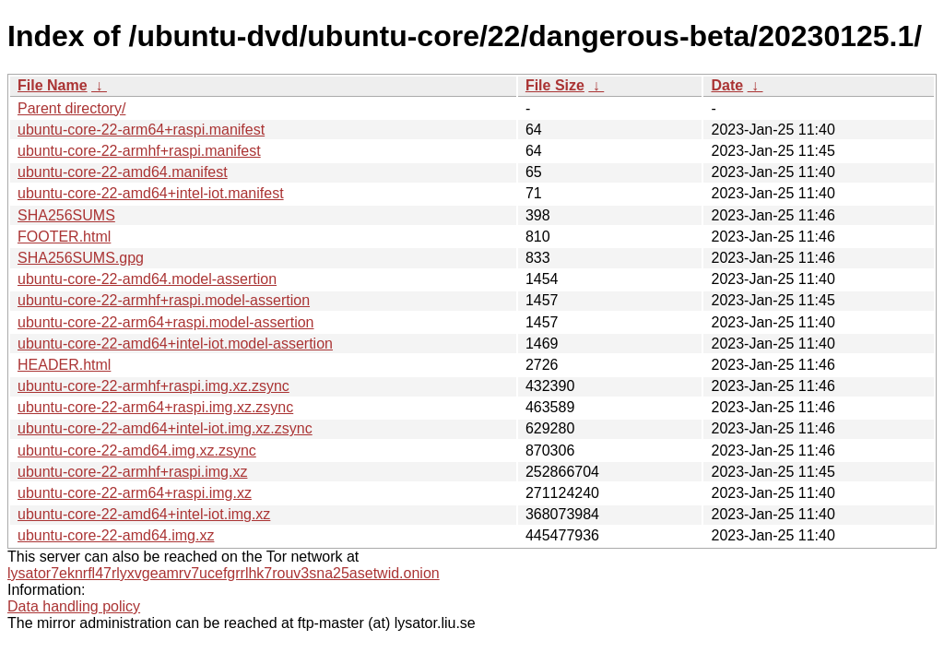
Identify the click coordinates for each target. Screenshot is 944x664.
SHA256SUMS (66, 215)
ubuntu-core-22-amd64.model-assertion (147, 279)
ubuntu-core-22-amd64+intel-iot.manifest (151, 193)
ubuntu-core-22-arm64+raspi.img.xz (135, 493)
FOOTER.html (64, 236)
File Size (554, 85)
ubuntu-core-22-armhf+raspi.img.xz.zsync (153, 386)
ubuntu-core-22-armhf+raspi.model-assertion (164, 300)
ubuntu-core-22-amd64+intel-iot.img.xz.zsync (165, 428)
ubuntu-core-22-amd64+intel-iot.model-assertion (175, 343)
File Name (53, 85)
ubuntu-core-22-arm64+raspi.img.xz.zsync (155, 407)
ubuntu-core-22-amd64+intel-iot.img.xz (144, 514)
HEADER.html (64, 365)
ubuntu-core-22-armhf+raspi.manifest (139, 151)
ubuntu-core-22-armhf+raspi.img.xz (132, 472)
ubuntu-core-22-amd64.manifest (123, 172)
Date (727, 85)
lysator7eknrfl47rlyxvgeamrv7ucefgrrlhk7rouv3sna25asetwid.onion (223, 573)
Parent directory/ (71, 108)
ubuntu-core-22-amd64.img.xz (116, 535)
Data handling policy (73, 606)
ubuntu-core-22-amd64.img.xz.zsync (137, 450)
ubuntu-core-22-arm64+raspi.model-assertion (166, 322)
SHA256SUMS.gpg (81, 258)
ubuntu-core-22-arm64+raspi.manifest (141, 129)
